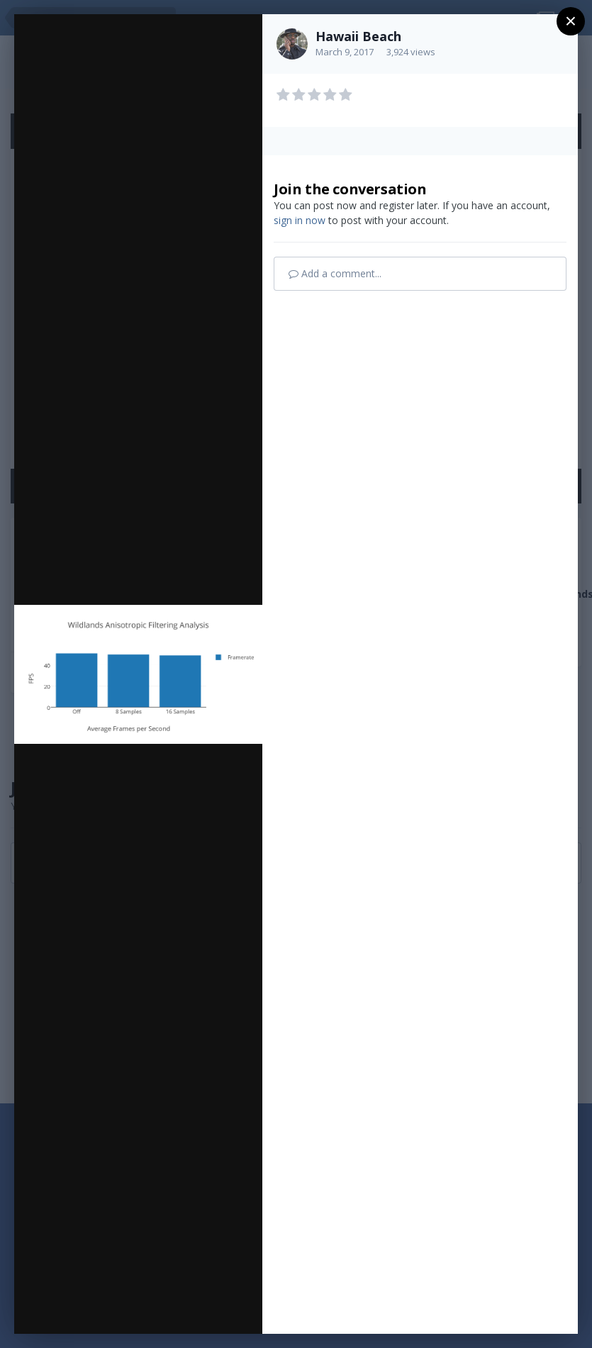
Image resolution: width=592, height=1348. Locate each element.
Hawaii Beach (358, 36)
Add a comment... (335, 273)
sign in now (299, 220)
